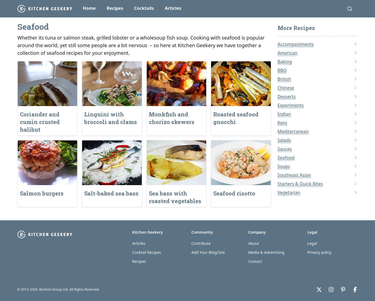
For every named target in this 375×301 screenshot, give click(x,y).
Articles (173, 8)
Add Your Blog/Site (208, 252)
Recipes (115, 8)
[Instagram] (331, 289)
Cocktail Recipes (146, 252)
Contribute (201, 243)
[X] (319, 289)
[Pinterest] (343, 289)
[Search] (350, 9)
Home (89, 8)
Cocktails (144, 8)
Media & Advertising (266, 252)
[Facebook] (355, 289)
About (253, 243)
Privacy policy (319, 252)
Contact (255, 261)
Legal (312, 243)
